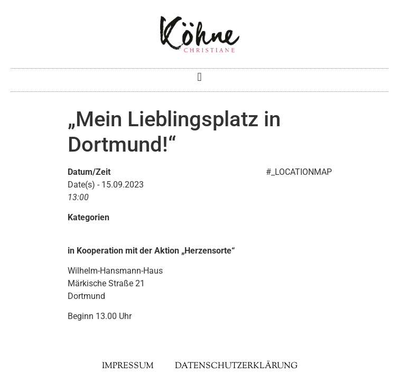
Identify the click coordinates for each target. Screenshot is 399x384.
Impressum (128, 366)
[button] (199, 77)
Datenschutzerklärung (236, 366)
